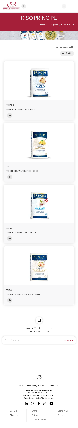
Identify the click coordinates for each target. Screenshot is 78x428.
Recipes (61, 415)
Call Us (13, 411)
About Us (14, 415)
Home (42, 25)
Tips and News (39, 419)
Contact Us (63, 411)
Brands (35, 411)
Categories (53, 25)
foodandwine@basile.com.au (41, 398)
